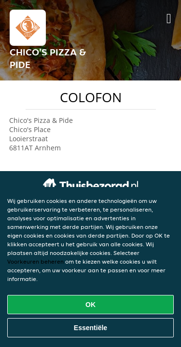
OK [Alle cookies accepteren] (90, 304)
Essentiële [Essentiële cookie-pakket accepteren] (90, 328)
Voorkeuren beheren (35, 261)
